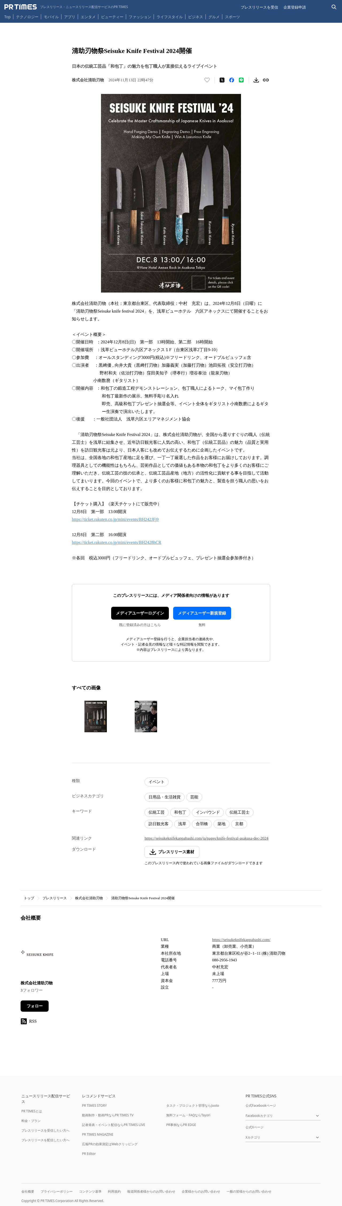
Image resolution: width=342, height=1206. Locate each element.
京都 (239, 824)
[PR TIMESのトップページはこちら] (66, 7)
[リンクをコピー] (266, 80)
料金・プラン (31, 1120)
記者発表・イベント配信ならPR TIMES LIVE (113, 1124)
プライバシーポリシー (57, 1191)
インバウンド (208, 812)
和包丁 (180, 812)
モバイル (51, 16)
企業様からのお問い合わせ (201, 1191)
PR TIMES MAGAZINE (97, 1134)
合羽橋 (202, 824)
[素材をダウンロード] (256, 80)
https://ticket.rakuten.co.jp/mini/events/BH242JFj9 (115, 519)
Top (7, 16)
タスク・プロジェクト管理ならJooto (192, 1105)
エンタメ (88, 16)
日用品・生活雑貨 (165, 797)
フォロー (35, 1006)
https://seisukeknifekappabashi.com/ (241, 940)
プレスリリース (54, 898)
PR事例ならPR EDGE (181, 1124)
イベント (157, 782)
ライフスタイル (170, 16)
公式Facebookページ (261, 1105)
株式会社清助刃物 (89, 898)
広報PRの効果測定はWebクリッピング (110, 1144)
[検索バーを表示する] (334, 7)
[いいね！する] (207, 80)
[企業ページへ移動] (37, 954)
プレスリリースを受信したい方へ (45, 1130)
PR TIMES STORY (94, 1105)
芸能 (194, 797)
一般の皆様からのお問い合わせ (249, 1191)
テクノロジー (27, 16)
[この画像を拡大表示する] (95, 716)
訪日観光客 (159, 824)
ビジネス (195, 16)
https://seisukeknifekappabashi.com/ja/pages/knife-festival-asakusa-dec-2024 (207, 838)
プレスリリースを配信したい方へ (45, 1140)
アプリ (69, 16)
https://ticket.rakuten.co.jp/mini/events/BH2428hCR (116, 542)
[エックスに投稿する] (222, 80)
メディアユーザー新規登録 (202, 613)
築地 (221, 824)
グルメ (214, 16)
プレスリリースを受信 (259, 7)
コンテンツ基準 (90, 1191)
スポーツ (232, 16)
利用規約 (114, 1191)
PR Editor (89, 1153)
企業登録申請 (294, 7)
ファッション (140, 16)
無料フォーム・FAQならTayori (188, 1115)
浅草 (182, 824)
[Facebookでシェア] (231, 80)
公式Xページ (254, 1127)
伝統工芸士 (240, 812)
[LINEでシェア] (241, 80)
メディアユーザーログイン (140, 613)
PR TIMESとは (31, 1111)
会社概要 (27, 1191)
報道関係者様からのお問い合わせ (151, 1191)
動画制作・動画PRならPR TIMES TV (107, 1115)
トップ (29, 898)
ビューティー (112, 16)
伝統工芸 (157, 812)
